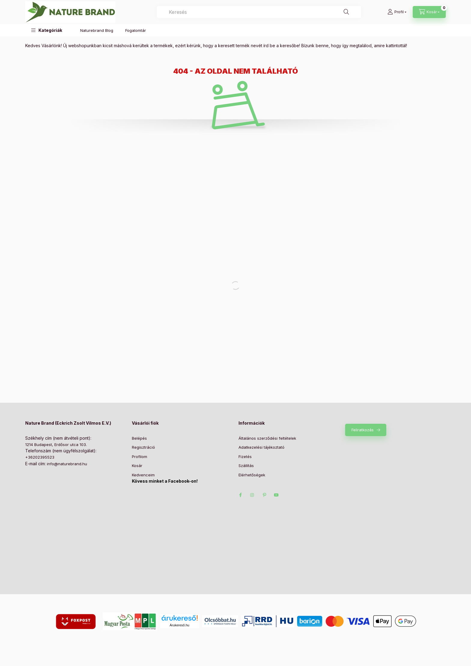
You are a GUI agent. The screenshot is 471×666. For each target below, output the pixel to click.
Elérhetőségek (252, 474)
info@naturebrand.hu (67, 463)
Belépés (139, 438)
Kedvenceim (143, 474)
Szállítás (246, 465)
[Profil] (397, 12)
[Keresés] (346, 12)
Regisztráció (143, 447)
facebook (240, 495)
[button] (46, 30)
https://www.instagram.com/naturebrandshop (252, 495)
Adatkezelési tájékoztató (261, 447)
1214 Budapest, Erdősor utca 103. (56, 444)
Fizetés (245, 456)
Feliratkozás (362, 429)
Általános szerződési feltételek (267, 438)
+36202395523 (39, 457)
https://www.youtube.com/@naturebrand (276, 495)
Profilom (139, 456)
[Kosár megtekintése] (429, 12)
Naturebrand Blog (96, 30)
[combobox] (259, 12)
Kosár (137, 465)
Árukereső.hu (179, 625)
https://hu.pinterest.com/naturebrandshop (264, 495)
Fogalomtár (135, 30)
